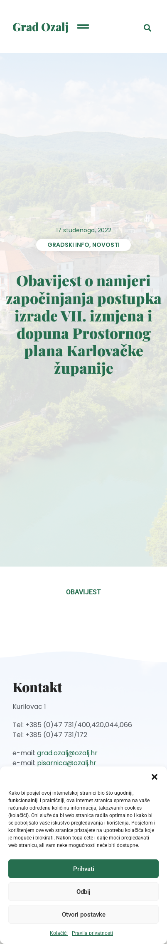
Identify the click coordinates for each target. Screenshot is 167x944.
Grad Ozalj (40, 26)
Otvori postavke (84, 914)
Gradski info (68, 245)
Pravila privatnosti (92, 933)
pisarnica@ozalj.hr (66, 763)
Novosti (106, 245)
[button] (154, 777)
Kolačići (59, 933)
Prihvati (83, 869)
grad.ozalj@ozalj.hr (67, 753)
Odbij (83, 891)
